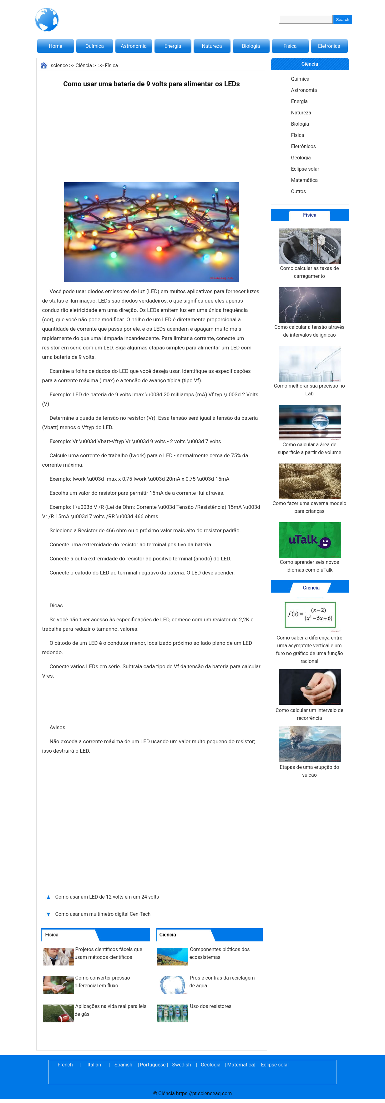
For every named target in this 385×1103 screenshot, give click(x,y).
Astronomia (134, 46)
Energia (173, 46)
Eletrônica (329, 46)
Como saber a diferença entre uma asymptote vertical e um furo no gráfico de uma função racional (309, 630)
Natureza (212, 46)
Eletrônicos (303, 146)
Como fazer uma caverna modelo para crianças (310, 489)
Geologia (301, 158)
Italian (94, 1065)
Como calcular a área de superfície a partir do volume (309, 430)
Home (55, 46)
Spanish (123, 1065)
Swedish (181, 1065)
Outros (298, 191)
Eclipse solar (305, 169)
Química (94, 46)
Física (289, 46)
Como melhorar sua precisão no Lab (309, 371)
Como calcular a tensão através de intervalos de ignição (309, 312)
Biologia (251, 46)
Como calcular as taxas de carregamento (309, 253)
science (59, 65)
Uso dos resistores (210, 1006)
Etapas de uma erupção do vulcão (309, 752)
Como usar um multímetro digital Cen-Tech (103, 914)
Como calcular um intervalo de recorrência (309, 695)
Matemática (304, 180)
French (65, 1065)
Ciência (84, 65)
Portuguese (152, 1065)
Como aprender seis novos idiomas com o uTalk (309, 547)
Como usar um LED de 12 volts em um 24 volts (107, 897)
